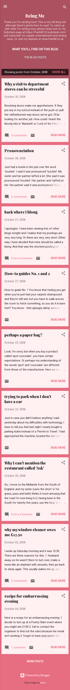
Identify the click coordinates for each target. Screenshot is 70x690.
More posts (35, 661)
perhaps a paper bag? (23, 334)
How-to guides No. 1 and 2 (27, 273)
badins (43, 683)
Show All (59, 72)
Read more (58, 135)
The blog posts (35, 57)
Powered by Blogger (35, 675)
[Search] (65, 7)
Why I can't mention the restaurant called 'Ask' (25, 465)
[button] (63, 84)
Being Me (35, 16)
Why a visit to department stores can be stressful (26, 86)
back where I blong (21, 211)
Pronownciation (19, 150)
